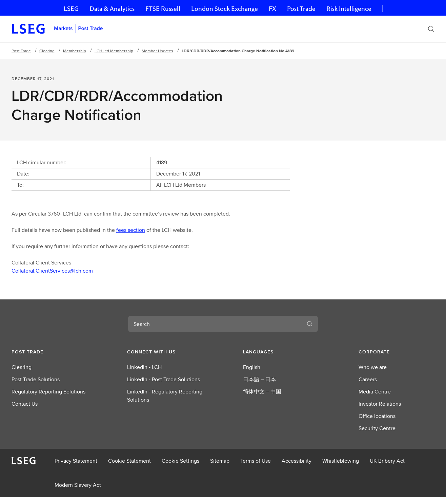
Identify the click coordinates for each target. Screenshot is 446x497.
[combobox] (215, 324)
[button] (49, 351)
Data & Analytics (112, 9)
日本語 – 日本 (259, 379)
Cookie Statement (129, 461)
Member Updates (157, 51)
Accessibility (296, 461)
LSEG (71, 9)
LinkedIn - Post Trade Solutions (163, 379)
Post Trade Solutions (36, 379)
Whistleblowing (340, 461)
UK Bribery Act (387, 461)
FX (272, 9)
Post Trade (301, 9)
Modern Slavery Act (78, 485)
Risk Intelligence (348, 9)
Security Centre (377, 428)
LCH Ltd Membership (114, 51)
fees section (130, 230)
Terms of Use (255, 461)
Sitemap (219, 461)
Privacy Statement (76, 461)
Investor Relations (380, 404)
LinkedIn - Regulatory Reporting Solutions (164, 396)
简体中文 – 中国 (262, 391)
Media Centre (375, 391)
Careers (368, 379)
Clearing (47, 51)
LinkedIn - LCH (144, 367)
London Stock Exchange (224, 9)
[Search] (431, 29)
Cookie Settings (180, 461)
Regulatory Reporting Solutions (48, 391)
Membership (74, 51)
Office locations (377, 416)
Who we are (373, 367)
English (251, 367)
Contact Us (25, 404)
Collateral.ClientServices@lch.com (52, 271)
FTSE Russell (162, 9)
